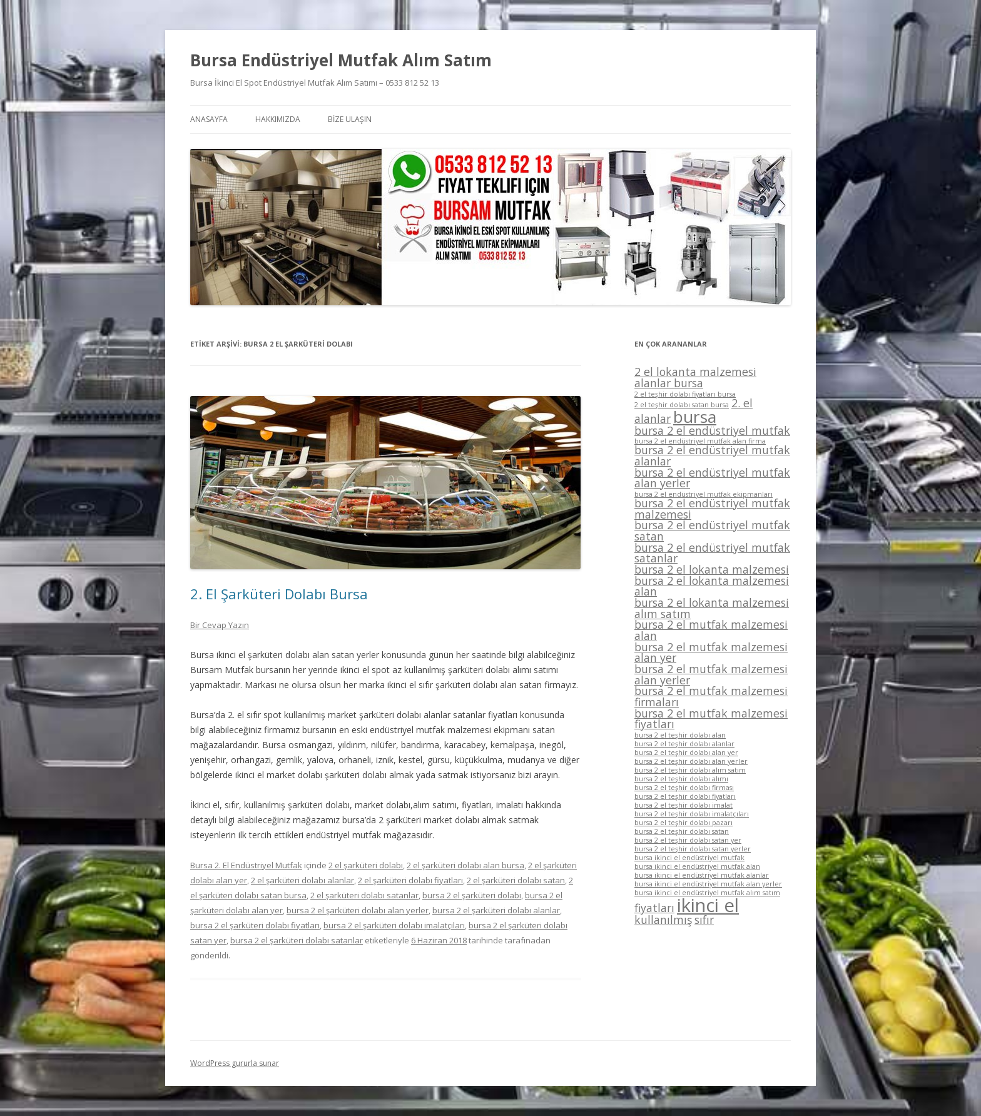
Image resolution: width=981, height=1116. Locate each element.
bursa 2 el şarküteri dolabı (471, 895)
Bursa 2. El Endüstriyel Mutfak (246, 865)
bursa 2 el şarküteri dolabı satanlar (296, 940)
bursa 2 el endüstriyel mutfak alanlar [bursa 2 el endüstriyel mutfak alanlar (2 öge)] (712, 455)
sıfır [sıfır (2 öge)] (704, 919)
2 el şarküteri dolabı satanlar (364, 895)
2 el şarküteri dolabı (365, 865)
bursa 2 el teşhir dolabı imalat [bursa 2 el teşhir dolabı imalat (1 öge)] (683, 805)
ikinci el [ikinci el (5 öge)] (708, 905)
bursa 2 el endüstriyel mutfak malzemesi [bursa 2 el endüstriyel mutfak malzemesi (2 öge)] (712, 508)
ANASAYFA (209, 119)
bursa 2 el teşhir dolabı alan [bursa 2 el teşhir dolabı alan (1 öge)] (680, 735)
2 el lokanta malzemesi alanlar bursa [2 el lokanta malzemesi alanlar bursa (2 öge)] (695, 377)
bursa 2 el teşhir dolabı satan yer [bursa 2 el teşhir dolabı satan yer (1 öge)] (687, 840)
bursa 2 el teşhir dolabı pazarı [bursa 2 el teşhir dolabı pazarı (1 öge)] (683, 822)
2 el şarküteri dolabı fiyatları (410, 880)
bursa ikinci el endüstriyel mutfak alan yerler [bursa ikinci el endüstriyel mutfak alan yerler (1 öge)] (708, 884)
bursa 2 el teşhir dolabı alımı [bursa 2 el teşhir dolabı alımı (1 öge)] (681, 778)
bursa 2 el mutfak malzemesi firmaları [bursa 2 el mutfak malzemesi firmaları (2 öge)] (711, 696)
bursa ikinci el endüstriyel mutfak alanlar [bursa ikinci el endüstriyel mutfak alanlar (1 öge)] (701, 875)
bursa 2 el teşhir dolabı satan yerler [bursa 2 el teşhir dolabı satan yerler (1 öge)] (692, 849)
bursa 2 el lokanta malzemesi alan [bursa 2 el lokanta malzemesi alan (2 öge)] (711, 586)
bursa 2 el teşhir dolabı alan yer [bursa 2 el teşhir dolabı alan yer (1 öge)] (686, 752)
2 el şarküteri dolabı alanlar (302, 880)
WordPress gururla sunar (234, 1063)
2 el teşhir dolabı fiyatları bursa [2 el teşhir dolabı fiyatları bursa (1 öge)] (685, 394)
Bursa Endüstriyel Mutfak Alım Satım (341, 60)
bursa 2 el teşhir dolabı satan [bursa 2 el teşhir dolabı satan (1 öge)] (681, 831)
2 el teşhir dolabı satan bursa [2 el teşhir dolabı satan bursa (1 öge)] (681, 404)
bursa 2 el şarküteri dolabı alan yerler (358, 910)
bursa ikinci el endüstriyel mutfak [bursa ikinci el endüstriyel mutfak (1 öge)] (689, 857)
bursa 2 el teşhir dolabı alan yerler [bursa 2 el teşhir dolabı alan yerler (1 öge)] (691, 761)
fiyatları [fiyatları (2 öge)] (654, 907)
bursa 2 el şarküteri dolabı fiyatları (255, 925)
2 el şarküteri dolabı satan (516, 880)
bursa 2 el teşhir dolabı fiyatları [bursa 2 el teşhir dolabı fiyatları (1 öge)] (685, 796)
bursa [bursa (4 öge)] (694, 416)
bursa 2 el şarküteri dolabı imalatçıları (394, 925)
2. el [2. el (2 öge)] (742, 402)
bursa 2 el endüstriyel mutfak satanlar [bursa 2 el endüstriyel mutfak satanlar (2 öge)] (712, 553)
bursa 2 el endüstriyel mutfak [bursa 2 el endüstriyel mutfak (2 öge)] (712, 430)
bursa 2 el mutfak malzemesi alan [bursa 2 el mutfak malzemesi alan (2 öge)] (711, 630)
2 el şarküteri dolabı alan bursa (465, 865)
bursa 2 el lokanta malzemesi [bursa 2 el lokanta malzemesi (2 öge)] (711, 569)
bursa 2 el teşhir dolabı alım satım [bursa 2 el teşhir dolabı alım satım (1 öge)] (690, 770)
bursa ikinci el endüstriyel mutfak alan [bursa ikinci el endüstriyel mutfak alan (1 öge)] (697, 866)
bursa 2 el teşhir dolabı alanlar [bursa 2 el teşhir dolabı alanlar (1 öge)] (684, 743)
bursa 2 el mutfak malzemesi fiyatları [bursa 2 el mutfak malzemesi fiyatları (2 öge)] (711, 719)
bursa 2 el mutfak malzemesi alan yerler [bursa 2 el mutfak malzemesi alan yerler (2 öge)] (711, 674)
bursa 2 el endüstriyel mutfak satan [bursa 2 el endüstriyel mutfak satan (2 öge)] (712, 530)
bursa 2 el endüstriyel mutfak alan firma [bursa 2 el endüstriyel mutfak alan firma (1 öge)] (700, 441)
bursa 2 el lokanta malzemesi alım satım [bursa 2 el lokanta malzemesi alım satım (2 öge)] (711, 608)
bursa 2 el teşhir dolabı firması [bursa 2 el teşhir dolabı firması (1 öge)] (684, 787)
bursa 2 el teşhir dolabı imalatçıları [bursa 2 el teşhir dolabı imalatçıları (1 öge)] (691, 813)
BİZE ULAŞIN (350, 119)
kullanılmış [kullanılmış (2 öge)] (663, 919)
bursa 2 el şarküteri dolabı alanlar (496, 910)
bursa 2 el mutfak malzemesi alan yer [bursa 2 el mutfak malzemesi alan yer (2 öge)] (711, 652)
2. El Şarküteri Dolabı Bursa (279, 593)
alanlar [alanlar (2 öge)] (652, 418)
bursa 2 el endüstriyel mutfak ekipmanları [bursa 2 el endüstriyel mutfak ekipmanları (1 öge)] (703, 494)
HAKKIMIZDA (277, 119)
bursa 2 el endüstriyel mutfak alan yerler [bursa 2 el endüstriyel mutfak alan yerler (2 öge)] (712, 478)
